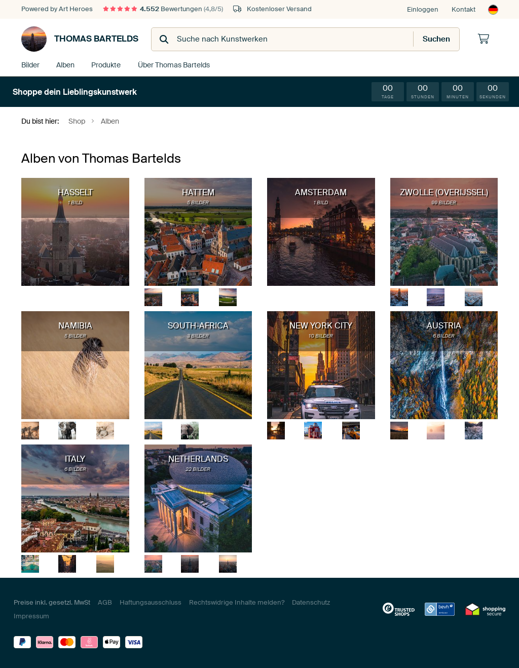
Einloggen (422, 9)
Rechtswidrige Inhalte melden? (236, 602)
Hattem (198, 192)
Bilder (30, 64)
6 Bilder (444, 335)
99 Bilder (443, 202)
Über (172, 64)
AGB (105, 602)
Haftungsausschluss (150, 602)
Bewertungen (163, 9)
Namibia (75, 325)
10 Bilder (321, 335)
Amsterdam (321, 192)
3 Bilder (198, 335)
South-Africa (198, 325)
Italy (75, 458)
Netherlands (198, 458)
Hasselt (75, 192)
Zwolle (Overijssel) (444, 192)
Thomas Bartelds (79, 39)
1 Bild (75, 202)
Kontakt (463, 9)
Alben (66, 64)
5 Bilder (198, 202)
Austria (444, 325)
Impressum (31, 615)
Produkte (106, 64)
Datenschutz (311, 602)
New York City (320, 325)
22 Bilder (198, 468)
